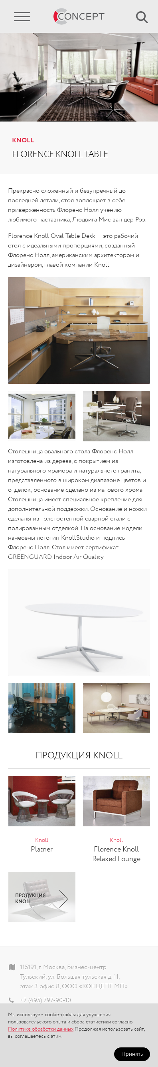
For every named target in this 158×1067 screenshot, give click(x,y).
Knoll (23, 141)
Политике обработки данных (40, 1029)
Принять (132, 1054)
